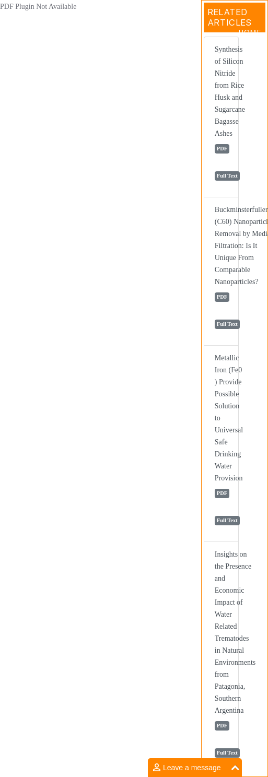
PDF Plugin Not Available (38, 6)
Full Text (227, 176)
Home (250, 32)
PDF (222, 148)
